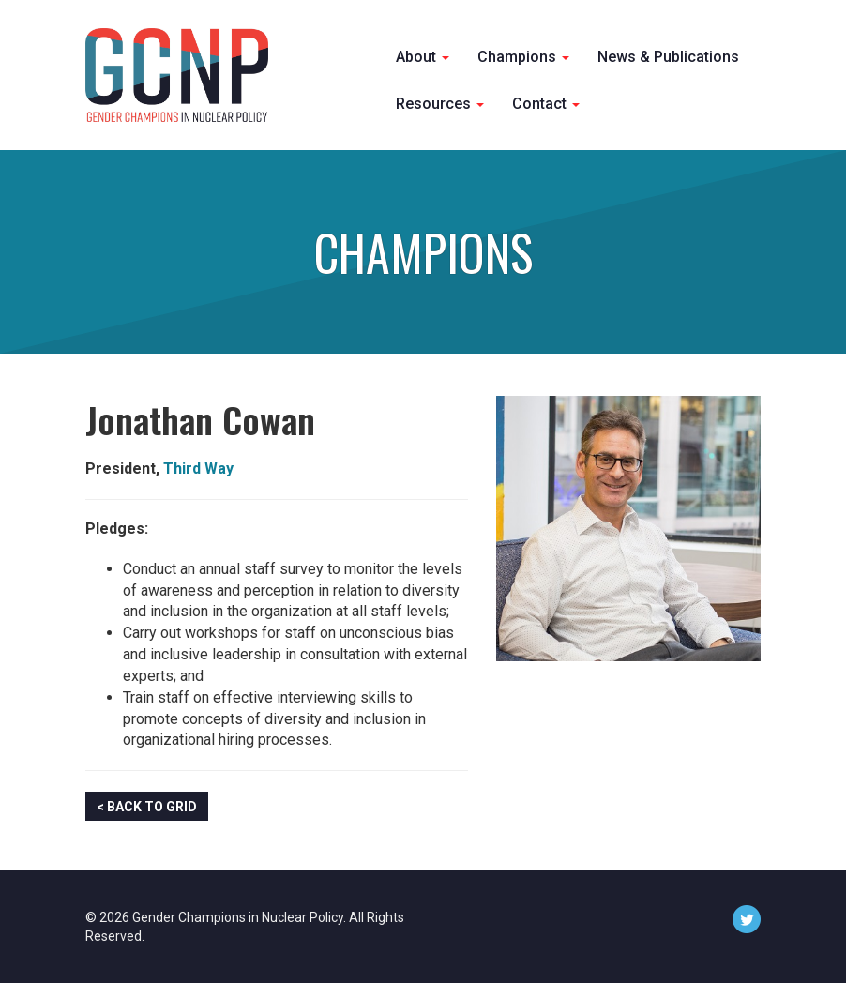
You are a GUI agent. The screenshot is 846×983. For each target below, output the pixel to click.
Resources (440, 104)
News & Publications (668, 57)
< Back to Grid (147, 806)
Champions (523, 57)
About (422, 57)
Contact (546, 104)
